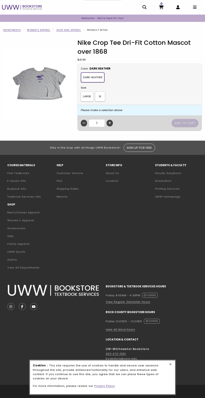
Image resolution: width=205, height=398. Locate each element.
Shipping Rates (68, 189)
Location (112, 181)
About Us (112, 173)
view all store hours (120, 329)
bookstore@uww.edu (121, 359)
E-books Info (16, 181)
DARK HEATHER (92, 77)
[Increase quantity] (110, 123)
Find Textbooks (18, 173)
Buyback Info (16, 189)
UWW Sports (16, 252)
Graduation (163, 181)
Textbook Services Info (30, 197)
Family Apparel (18, 244)
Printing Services (178, 189)
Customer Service (70, 173)
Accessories (16, 228)
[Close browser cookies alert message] (170, 364)
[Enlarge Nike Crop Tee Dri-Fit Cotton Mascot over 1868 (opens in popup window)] (38, 83)
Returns (62, 197)
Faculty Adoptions (178, 173)
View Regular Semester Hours (128, 302)
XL (100, 96)
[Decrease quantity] (84, 123)
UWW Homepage (178, 197)
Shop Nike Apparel (68, 30)
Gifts (10, 236)
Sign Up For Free (139, 148)
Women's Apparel (38, 30)
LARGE (87, 96)
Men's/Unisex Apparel (23, 212)
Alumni (12, 260)
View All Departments (23, 268)
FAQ (59, 181)
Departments (12, 30)
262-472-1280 (116, 354)
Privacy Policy (104, 386)
